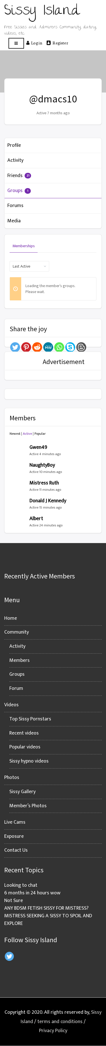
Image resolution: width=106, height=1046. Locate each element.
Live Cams (14, 822)
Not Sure (13, 900)
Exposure (14, 836)
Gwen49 (38, 447)
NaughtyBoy (42, 465)
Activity (15, 160)
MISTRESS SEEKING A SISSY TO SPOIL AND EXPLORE (48, 920)
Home (10, 618)
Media (14, 221)
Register (57, 43)
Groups (19, 190)
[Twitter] (15, 347)
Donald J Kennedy (47, 501)
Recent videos (24, 733)
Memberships (23, 246)
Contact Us (16, 850)
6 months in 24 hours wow (32, 893)
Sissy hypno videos (29, 761)
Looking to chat (20, 885)
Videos (11, 705)
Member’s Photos (28, 806)
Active (27, 433)
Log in (34, 43)
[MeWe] (48, 347)
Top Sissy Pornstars (30, 719)
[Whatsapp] (59, 347)
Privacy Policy (53, 1030)
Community (16, 632)
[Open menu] (16, 43)
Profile (14, 145)
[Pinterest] (26, 347)
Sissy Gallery (22, 791)
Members (19, 660)
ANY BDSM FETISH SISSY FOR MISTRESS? (46, 908)
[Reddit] (37, 347)
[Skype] (70, 347)
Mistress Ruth (44, 483)
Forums (15, 205)
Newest (15, 433)
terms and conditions (60, 1021)
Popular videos (24, 747)
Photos (11, 777)
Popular (40, 433)
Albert (36, 519)
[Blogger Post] (81, 347)
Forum (16, 688)
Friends (19, 175)
